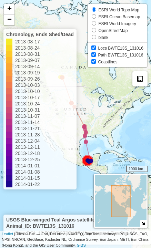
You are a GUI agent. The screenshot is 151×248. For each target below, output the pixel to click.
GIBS (81, 245)
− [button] (9, 20)
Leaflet (7, 234)
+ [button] (9, 9)
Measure (140, 78)
